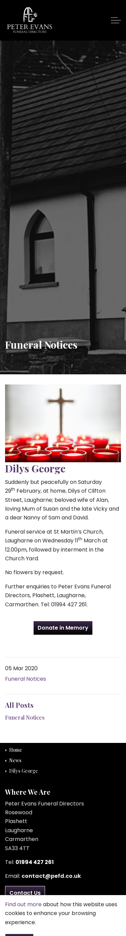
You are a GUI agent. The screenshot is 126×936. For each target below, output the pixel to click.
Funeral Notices (25, 679)
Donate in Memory (63, 628)
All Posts (19, 704)
